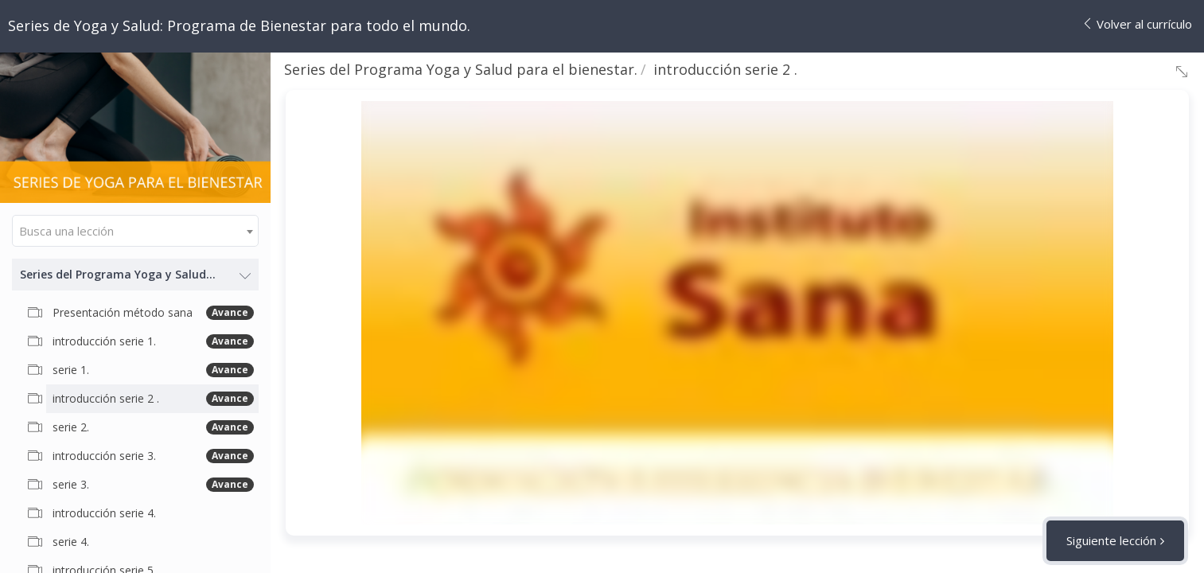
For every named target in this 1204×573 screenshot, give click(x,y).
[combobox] (135, 231)
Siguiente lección (1111, 540)
